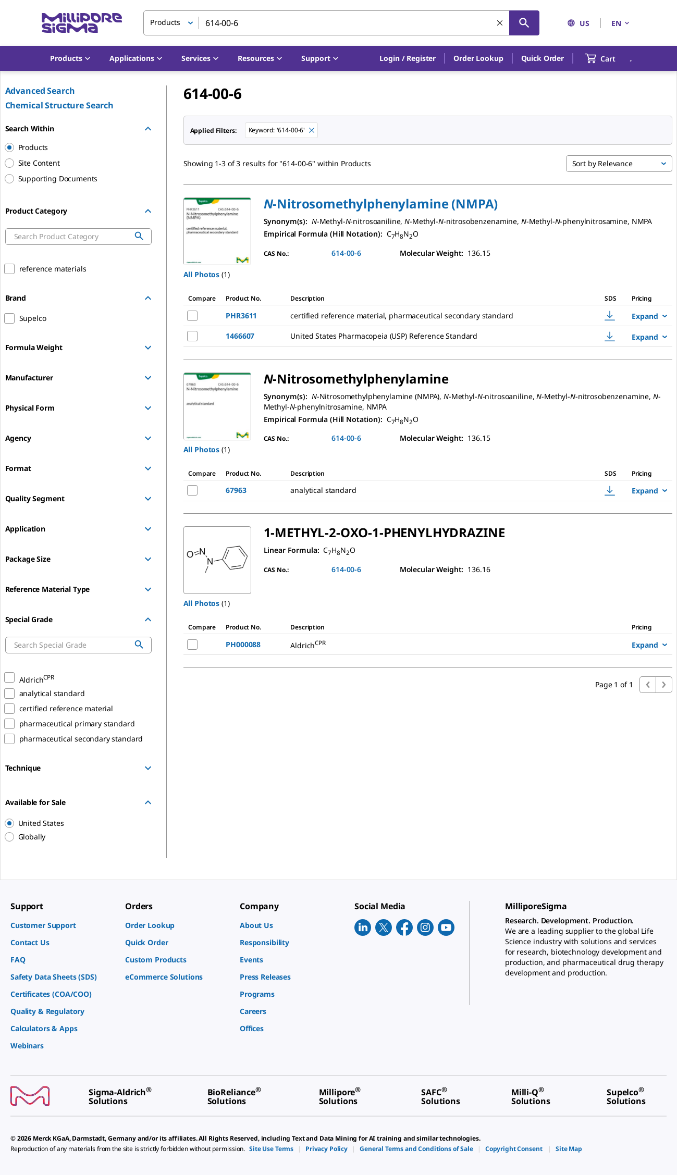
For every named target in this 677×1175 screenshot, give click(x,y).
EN (621, 23)
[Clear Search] (499, 23)
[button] (407, 58)
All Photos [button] (201, 274)
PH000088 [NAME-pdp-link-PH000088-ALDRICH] (243, 644)
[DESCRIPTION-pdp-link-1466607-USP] (432, 336)
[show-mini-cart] (609, 58)
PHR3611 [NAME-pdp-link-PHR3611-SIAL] (241, 315)
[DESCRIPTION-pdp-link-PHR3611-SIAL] (432, 316)
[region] (73, 823)
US (578, 23)
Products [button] (165, 22)
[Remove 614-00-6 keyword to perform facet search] (311, 130)
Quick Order (542, 58)
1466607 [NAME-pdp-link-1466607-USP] (240, 336)
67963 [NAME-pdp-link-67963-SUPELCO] (236, 490)
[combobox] (341, 22)
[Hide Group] (148, 129)
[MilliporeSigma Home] (82, 23)
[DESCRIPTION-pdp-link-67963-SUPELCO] (424, 490)
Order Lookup (478, 58)
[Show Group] (148, 347)
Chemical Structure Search (59, 105)
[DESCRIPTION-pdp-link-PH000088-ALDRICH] (420, 644)
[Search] (524, 22)
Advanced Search (40, 90)
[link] (62, 925)
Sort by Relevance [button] (602, 163)
